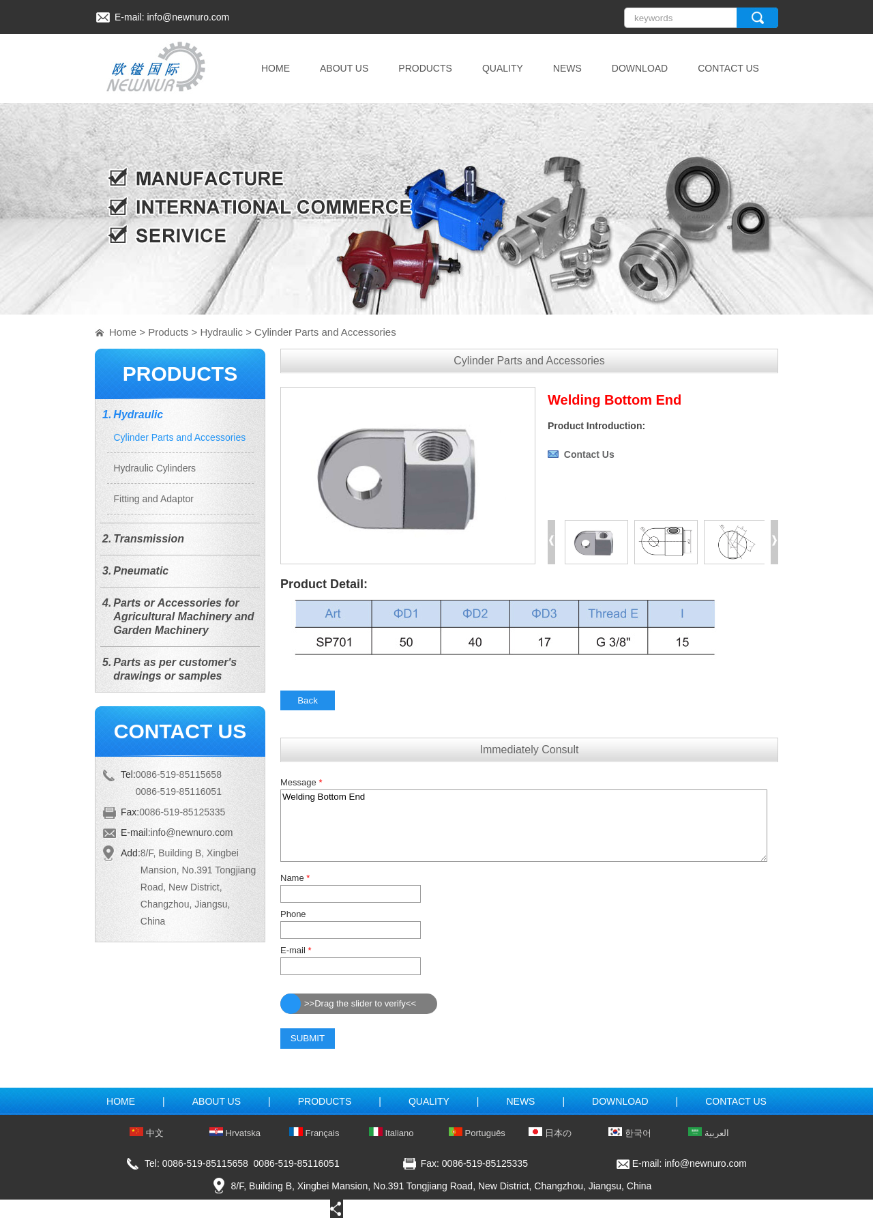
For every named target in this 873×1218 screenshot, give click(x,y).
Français (314, 1133)
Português (477, 1133)
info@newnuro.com (188, 17)
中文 (147, 1133)
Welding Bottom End (523, 825)
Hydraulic (221, 332)
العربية (708, 1133)
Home (122, 332)
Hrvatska (235, 1133)
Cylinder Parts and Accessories (325, 332)
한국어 (629, 1133)
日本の (550, 1133)
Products (168, 332)
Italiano (391, 1133)
